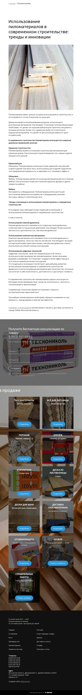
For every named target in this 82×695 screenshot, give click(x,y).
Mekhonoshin (25, 681)
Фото (10, 638)
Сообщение (13, 360)
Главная (12, 630)
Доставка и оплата (44, 641)
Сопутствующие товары (45, 634)
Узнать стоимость (58, 563)
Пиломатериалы (14, 645)
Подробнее (24, 424)
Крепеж (39, 638)
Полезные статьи (43, 649)
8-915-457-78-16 (14, 664)
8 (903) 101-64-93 (20, 336)
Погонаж (40, 630)
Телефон (12, 351)
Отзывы (39, 645)
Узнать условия (24, 598)
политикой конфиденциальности (23, 375)
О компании (13, 634)
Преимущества (14, 641)
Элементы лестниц (15, 649)
